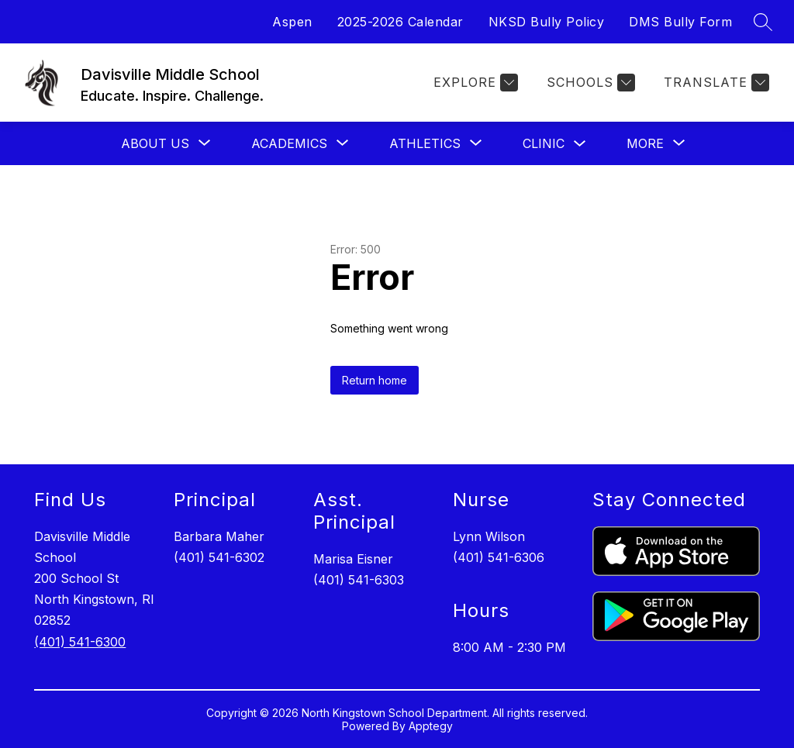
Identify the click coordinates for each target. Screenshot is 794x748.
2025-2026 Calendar (400, 21)
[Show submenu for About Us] (155, 143)
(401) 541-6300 (80, 642)
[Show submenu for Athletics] (425, 143)
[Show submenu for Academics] (289, 143)
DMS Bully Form (680, 21)
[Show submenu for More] (645, 143)
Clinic (543, 143)
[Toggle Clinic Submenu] (580, 143)
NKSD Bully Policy (546, 21)
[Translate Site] (714, 82)
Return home (374, 380)
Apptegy (431, 725)
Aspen (292, 21)
